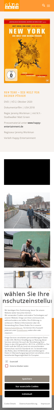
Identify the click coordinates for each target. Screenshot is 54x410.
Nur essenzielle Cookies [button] (27, 386)
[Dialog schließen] (49, 290)
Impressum (45, 403)
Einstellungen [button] (22, 330)
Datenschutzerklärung (13, 328)
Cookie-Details (10, 403)
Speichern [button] (27, 378)
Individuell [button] (27, 394)
